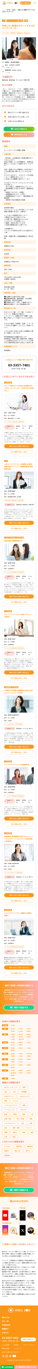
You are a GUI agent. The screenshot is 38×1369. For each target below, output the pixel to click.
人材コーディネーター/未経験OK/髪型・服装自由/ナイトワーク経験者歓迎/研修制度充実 (19, 466)
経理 (5, 1132)
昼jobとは (5, 1317)
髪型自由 (7, 1155)
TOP (3, 10)
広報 (5, 1128)
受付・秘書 (20, 1119)
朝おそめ (17, 1151)
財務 (5, 1101)
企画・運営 (7, 1119)
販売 (24, 1087)
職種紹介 (5, 1329)
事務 (23, 1114)
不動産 (15, 1114)
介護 (5, 1137)
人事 (14, 1092)
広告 (22, 1123)
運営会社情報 (5, 1348)
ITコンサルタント (10, 1123)
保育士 (15, 1132)
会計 (5, 1092)
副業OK (6, 1151)
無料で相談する (28, 1339)
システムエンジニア (10, 1105)
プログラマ (23, 1110)
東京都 (8, 10)
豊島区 (14, 10)
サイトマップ (17, 1348)
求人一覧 (5, 1321)
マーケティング (9, 1110)
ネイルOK (7, 1146)
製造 (5, 1114)
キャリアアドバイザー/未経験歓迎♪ (17, 764)
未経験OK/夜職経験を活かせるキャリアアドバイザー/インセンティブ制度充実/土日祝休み (18, 838)
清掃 (23, 1105)
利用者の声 (6, 1325)
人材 (32, 1114)
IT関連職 (24, 1092)
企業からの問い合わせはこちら (10, 1352)
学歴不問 (19, 1146)
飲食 (14, 1137)
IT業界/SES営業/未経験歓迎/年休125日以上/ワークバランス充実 (18, 691)
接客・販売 (16, 1128)
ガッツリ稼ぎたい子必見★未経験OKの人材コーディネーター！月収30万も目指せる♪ (18, 388)
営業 (30, 1119)
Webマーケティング (10, 1087)
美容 (32, 1132)
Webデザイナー (9, 1096)
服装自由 (30, 1146)
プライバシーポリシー (29, 1345)
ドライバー (28, 1128)
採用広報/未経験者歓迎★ (13, 541)
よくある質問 (5, 1345)
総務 (23, 1132)
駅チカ (28, 1151)
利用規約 (16, 1345)
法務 (30, 1123)
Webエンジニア (25, 1096)
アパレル (15, 1101)
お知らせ (5, 1332)
